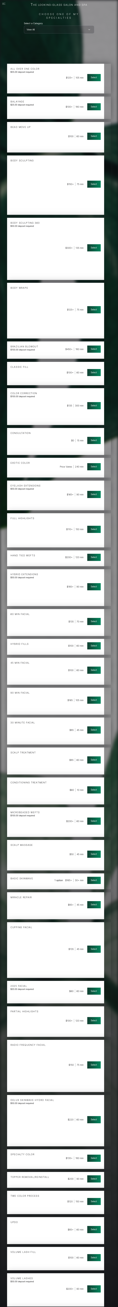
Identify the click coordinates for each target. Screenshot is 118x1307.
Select (100, 75)
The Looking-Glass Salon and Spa (59, 4)
